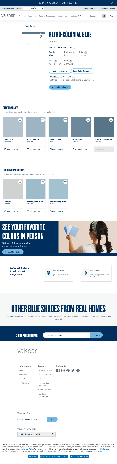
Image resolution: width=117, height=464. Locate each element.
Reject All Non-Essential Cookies (53, 456)
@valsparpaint (72, 316)
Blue (51, 55)
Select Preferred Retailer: (12, 8)
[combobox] (95, 16)
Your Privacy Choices (79, 456)
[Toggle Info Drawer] (75, 47)
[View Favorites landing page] (111, 16)
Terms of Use (97, 451)
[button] (85, 52)
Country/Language (26, 428)
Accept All (33, 456)
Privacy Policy (28, 449)
